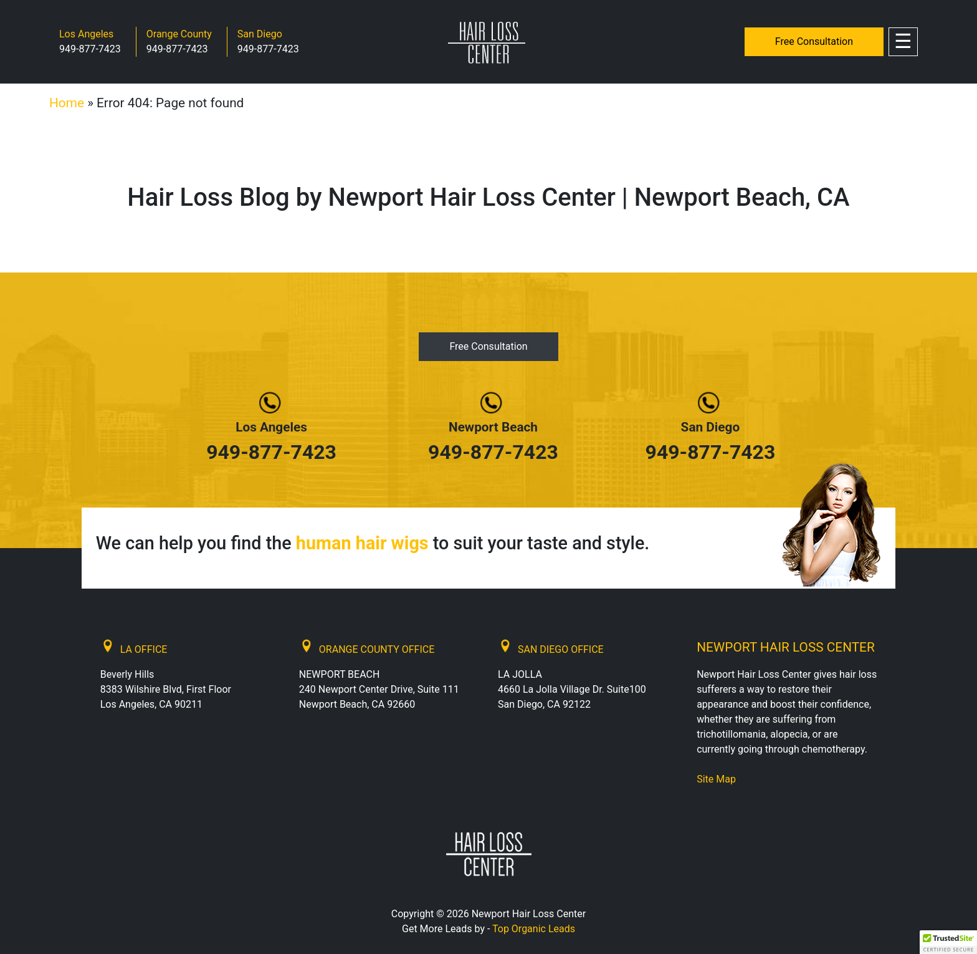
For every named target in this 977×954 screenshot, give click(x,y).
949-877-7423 (90, 49)
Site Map (716, 779)
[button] (948, 942)
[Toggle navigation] (903, 41)
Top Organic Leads (533, 929)
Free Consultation (814, 41)
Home (66, 102)
